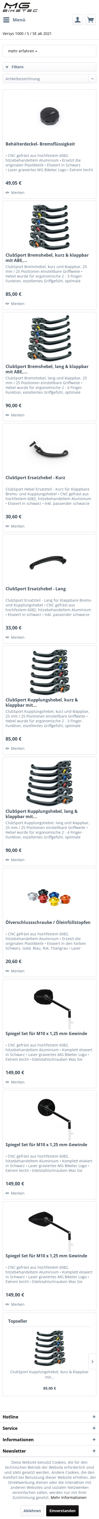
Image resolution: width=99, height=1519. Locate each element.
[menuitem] (14, 20)
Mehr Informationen (69, 1497)
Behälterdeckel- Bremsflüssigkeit (40, 144)
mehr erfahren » (22, 50)
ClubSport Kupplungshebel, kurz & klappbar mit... (42, 702)
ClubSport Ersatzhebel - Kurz (35, 477)
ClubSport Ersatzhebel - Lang (36, 589)
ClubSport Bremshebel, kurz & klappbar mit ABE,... (47, 257)
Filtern (14, 66)
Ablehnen (32, 1510)
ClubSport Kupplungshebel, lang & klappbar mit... (42, 814)
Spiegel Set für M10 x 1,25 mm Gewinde (46, 1033)
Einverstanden (62, 1510)
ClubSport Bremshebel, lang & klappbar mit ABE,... (47, 369)
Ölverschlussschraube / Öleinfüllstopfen (48, 922)
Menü (14, 19)
